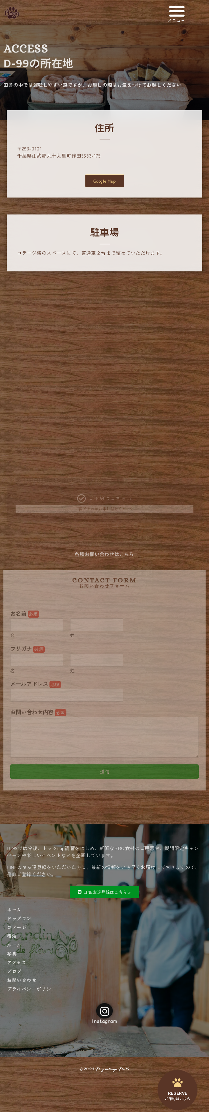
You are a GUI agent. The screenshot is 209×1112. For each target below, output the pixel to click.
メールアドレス (35, 683)
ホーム (14, 909)
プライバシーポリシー (31, 988)
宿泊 (12, 935)
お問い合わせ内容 (38, 712)
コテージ (16, 927)
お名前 (24, 613)
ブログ (14, 971)
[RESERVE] (177, 1083)
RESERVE (177, 1093)
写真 (12, 953)
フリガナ (27, 648)
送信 (104, 771)
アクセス (16, 962)
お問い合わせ (22, 979)
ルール (14, 944)
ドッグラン (19, 918)
